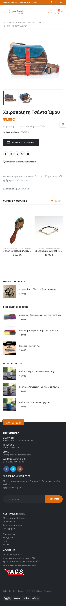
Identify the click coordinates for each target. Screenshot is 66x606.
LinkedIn (16, 153)
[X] (56, 2)
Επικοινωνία (9, 521)
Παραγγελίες (9, 534)
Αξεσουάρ (7, 248)
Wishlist (6, 544)
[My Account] (50, 12)
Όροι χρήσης (9, 528)
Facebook (5, 153)
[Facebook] (51, 2)
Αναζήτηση (8, 537)
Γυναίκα (28, 248)
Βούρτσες (21, 248)
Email (28, 153)
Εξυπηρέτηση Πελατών (14, 518)
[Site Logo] (16, 12)
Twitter (11, 153)
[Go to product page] (17, 230)
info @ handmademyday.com (17, 454)
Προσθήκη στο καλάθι (22, 142)
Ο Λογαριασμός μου (12, 525)
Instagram (20, 469)
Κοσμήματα (55, 248)
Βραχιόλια (40, 248)
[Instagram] (61, 2)
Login (5, 541)
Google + (22, 153)
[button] (5, 12)
